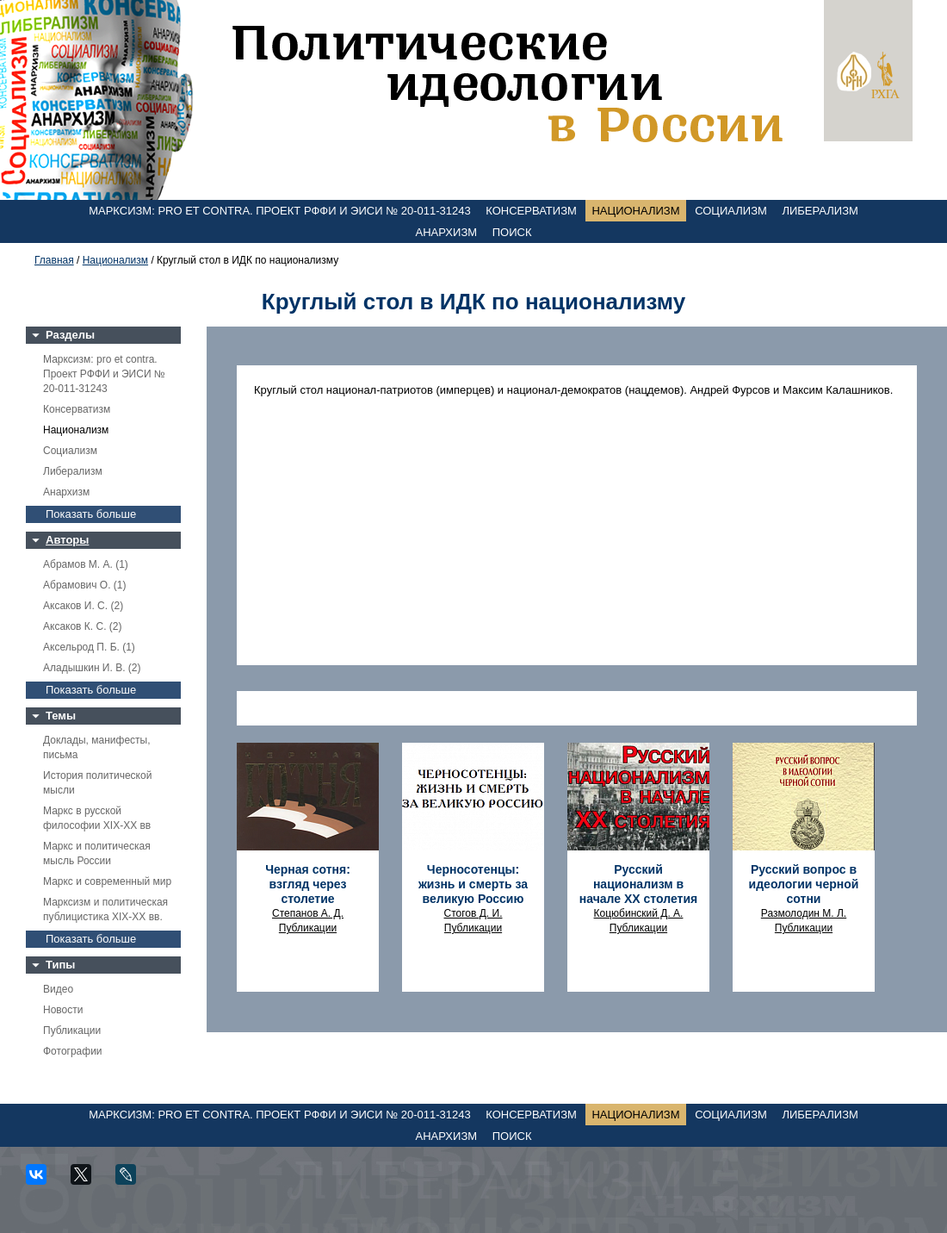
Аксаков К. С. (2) (82, 626)
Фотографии (72, 1051)
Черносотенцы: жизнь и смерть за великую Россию (473, 884)
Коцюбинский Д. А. (639, 913)
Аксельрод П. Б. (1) (89, 647)
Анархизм (447, 232)
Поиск (512, 232)
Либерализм (819, 210)
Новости (63, 1010)
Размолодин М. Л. (803, 913)
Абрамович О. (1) (84, 585)
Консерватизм (531, 210)
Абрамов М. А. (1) (85, 564)
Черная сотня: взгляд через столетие (307, 884)
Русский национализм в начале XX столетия (638, 884)
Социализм (731, 210)
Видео (58, 989)
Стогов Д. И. (473, 913)
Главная (54, 260)
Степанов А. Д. (308, 913)
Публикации (72, 1030)
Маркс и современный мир (107, 881)
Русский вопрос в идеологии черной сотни (804, 884)
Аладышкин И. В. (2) (91, 668)
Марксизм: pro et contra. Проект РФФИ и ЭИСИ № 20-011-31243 (280, 210)
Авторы (67, 539)
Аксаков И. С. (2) (83, 606)
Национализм (635, 210)
